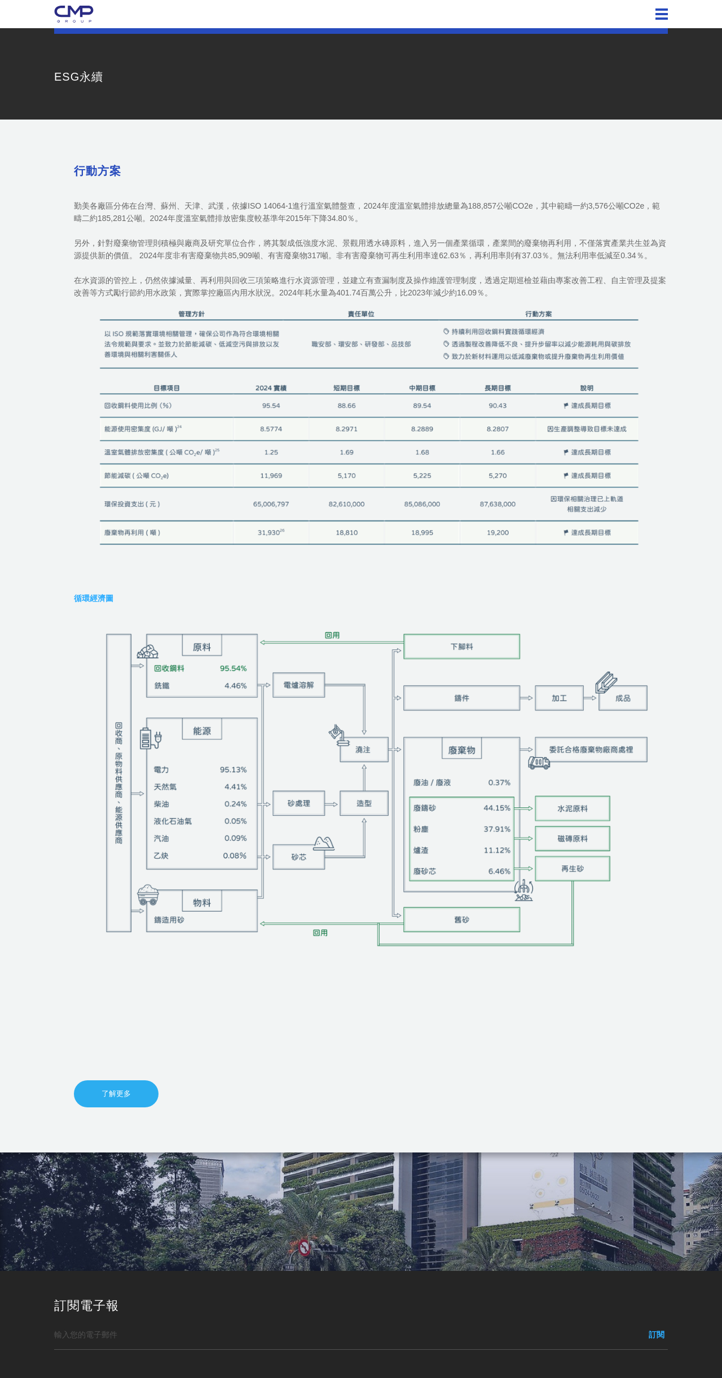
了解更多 (116, 1093)
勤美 (74, 14)
